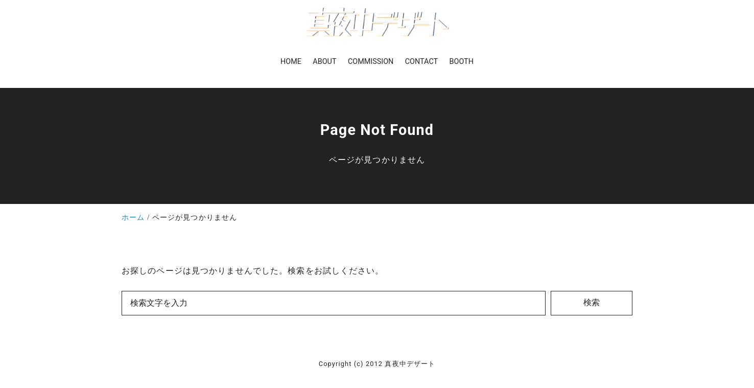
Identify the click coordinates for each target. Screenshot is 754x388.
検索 (591, 302)
